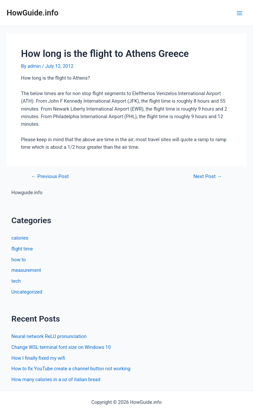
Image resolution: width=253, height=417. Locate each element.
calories (20, 238)
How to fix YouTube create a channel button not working (71, 369)
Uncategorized (27, 292)
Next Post (207, 176)
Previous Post (50, 176)
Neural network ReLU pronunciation (49, 336)
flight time (22, 249)
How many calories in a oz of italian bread (56, 379)
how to (19, 260)
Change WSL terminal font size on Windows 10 (61, 347)
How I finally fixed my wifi (38, 358)
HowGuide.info (32, 12)
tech (16, 281)
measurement (26, 270)
